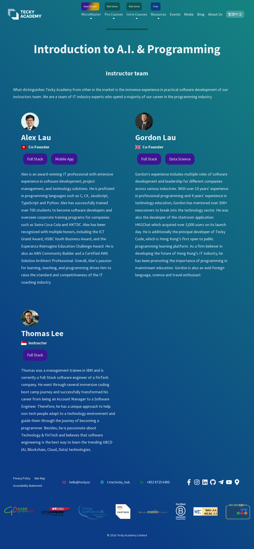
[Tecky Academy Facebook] (189, 482)
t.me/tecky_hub (114, 482)
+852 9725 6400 (154, 482)
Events (175, 14)
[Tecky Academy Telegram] (221, 482)
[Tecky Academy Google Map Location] (237, 482)
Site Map (39, 478)
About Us (215, 14)
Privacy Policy (21, 478)
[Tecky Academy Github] (213, 482)
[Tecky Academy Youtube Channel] (229, 482)
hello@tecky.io (75, 482)
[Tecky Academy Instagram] (197, 482)
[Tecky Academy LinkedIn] (205, 482)
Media (188, 14)
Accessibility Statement (27, 486)
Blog (201, 14)
